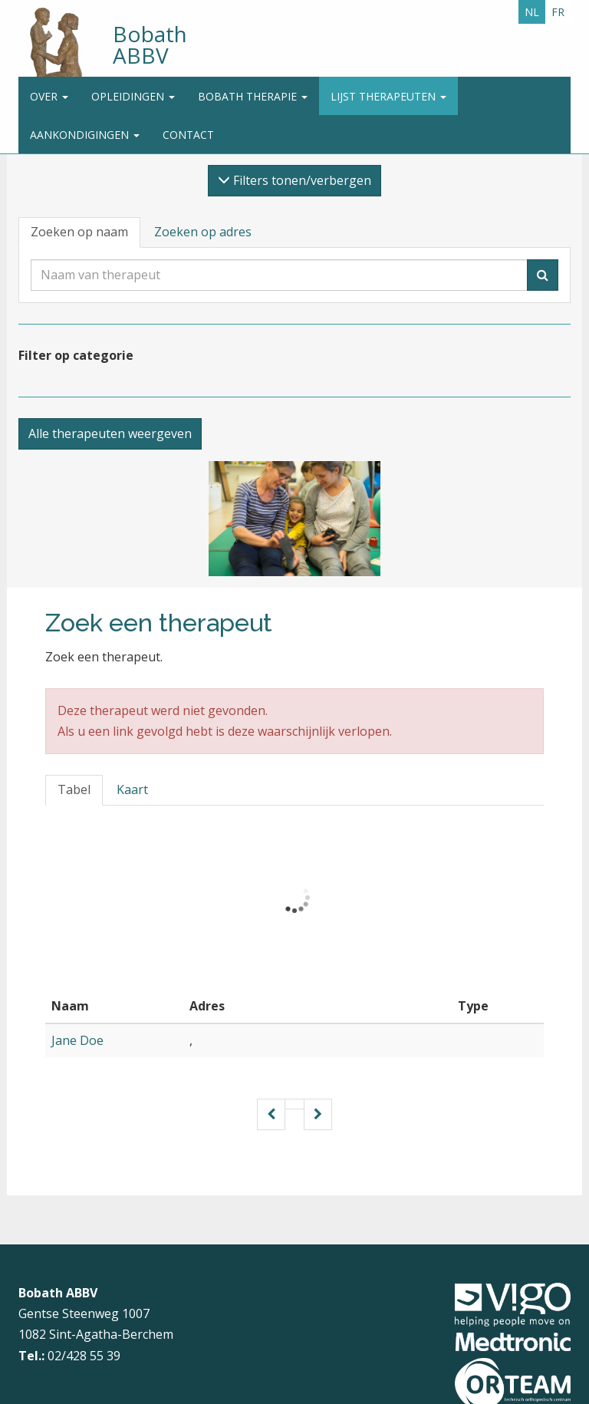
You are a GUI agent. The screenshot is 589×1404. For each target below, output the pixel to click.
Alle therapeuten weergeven (110, 433)
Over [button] (49, 96)
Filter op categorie (75, 355)
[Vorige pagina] (271, 1114)
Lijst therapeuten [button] (388, 96)
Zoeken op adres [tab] (203, 231)
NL (532, 12)
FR (557, 12)
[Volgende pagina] (318, 1114)
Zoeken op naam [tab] (79, 231)
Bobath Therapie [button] (253, 96)
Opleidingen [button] (133, 96)
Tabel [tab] (74, 789)
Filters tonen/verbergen (294, 180)
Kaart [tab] (132, 789)
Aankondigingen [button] (85, 134)
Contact (188, 134)
